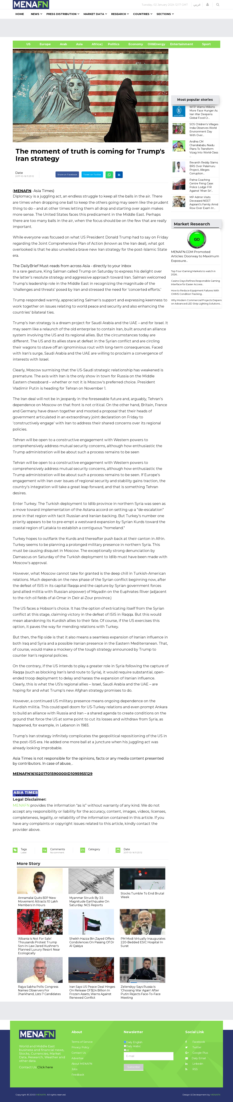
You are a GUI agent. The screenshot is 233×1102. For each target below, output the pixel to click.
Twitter (193, 1047)
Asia (79, 44)
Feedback (78, 1074)
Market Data (94, 14)
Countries (141, 14)
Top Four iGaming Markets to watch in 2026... (193, 273)
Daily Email (195, 1058)
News (35, 14)
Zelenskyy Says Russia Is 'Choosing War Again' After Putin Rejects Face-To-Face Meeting (141, 992)
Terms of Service (82, 1042)
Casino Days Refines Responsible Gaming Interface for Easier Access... (195, 282)
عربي (197, 5)
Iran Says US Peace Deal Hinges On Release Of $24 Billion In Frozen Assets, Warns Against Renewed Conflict (92, 992)
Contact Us (79, 1052)
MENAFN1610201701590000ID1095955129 (52, 773)
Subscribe (133, 1067)
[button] (207, 5)
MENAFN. (41, 1094)
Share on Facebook (67, 174)
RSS (191, 1069)
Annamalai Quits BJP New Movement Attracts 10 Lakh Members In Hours (38, 901)
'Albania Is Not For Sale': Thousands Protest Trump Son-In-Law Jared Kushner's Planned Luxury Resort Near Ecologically (39, 946)
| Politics (113, 44)
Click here (45, 1067)
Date (19, 173)
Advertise (78, 1058)
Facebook (195, 1042)
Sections (164, 14)
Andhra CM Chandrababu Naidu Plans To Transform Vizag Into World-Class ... (203, 149)
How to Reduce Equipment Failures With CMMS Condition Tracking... (195, 292)
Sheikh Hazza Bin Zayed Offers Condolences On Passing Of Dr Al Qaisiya (91, 942)
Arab (63, 44)
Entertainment (176, 44)
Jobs (74, 1069)
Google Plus (196, 1052)
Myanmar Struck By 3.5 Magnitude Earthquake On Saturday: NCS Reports (89, 901)
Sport (204, 44)
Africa (96, 44)
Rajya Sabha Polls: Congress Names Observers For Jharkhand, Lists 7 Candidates (39, 990)
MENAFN (22, 191)
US (24, 44)
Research (118, 14)
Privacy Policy (80, 1047)
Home (19, 14)
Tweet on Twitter (92, 174)
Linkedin (194, 1063)
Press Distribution (61, 14)
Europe (45, 44)
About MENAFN (82, 1063)
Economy (136, 44)
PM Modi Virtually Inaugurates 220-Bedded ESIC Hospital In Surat (143, 942)
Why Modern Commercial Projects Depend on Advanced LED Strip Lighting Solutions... (197, 302)
